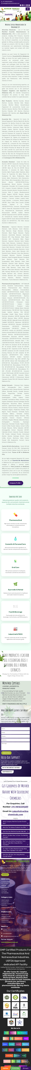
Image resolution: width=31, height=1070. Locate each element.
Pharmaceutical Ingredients (8, 907)
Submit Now (6, 753)
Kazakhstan (18, 1038)
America (6, 1038)
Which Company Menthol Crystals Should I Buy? (14, 822)
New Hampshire (22, 1033)
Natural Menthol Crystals (7, 918)
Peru (13, 1061)
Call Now (5, 1068)
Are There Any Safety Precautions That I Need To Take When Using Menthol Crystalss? (14, 842)
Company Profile (15, 483)
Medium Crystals (5, 922)
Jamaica (17, 1050)
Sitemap (3, 885)
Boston (18, 1044)
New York (12, 1033)
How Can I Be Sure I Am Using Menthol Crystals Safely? (13, 855)
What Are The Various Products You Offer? (14, 827)
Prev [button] (3, 694)
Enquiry (25, 1068)
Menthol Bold (4, 920)
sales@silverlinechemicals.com (10, 3)
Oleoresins (4, 905)
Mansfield (25, 1044)
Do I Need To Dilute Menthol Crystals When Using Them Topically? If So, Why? (15, 849)
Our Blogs (4, 891)
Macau (26, 1038)
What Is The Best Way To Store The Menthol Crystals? (15, 836)
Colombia (17, 1055)
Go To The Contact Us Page (11, 767)
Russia (5, 1050)
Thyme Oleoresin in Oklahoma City (18, 279)
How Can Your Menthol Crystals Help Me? (14, 831)
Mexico (11, 1050)
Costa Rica (9, 1055)
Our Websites (5, 892)
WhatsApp (15, 1068)
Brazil (23, 1055)
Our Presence (5, 887)
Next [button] (29, 694)
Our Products (7, 772)
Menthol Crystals (5, 916)
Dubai (6, 1033)
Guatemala (25, 1050)
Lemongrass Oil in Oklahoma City (14, 158)
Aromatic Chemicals (6, 903)
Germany (24, 1061)
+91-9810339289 (6, 1)
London (11, 1044)
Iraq (12, 1038)
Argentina (7, 1061)
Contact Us (4, 889)
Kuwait (5, 1044)
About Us (5, 874)
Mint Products (5, 900)
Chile (18, 1061)
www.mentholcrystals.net (9, 942)
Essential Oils (5, 902)
